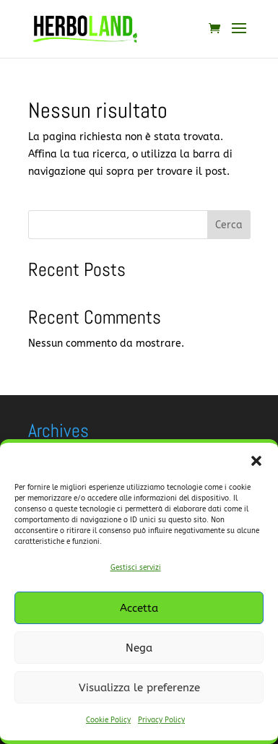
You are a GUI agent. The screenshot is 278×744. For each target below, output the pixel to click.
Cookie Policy (108, 720)
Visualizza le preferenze (139, 687)
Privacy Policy (161, 720)
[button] (256, 461)
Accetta (139, 608)
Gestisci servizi (135, 567)
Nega (139, 647)
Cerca (229, 225)
